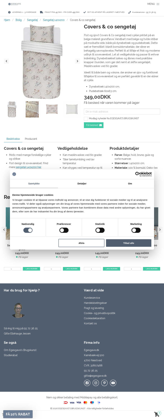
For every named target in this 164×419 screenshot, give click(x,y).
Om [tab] (130, 183)
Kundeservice (92, 297)
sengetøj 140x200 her (28, 167)
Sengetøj (32, 20)
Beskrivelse (13, 138)
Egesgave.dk (91, 350)
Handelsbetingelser (95, 302)
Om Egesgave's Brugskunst (20, 350)
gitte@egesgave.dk (95, 375)
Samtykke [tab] (34, 183)
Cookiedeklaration (94, 318)
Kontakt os (90, 323)
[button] (18, 414)
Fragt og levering (94, 308)
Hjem (7, 20)
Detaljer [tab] (82, 183)
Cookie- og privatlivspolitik (99, 313)
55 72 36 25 (31, 328)
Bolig (19, 20)
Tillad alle (128, 243)
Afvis (82, 243)
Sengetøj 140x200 (54, 20)
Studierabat (11, 355)
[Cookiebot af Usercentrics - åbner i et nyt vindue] (138, 174)
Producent (31, 138)
